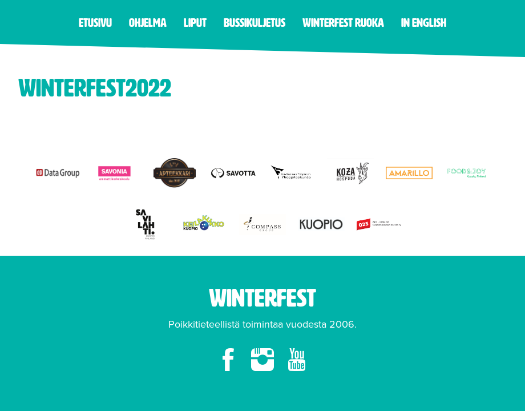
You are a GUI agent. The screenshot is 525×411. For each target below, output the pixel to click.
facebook (228, 359)
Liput (195, 23)
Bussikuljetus (254, 23)
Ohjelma (148, 23)
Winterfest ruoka (343, 23)
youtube (296, 359)
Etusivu (95, 23)
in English (423, 23)
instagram (262, 359)
